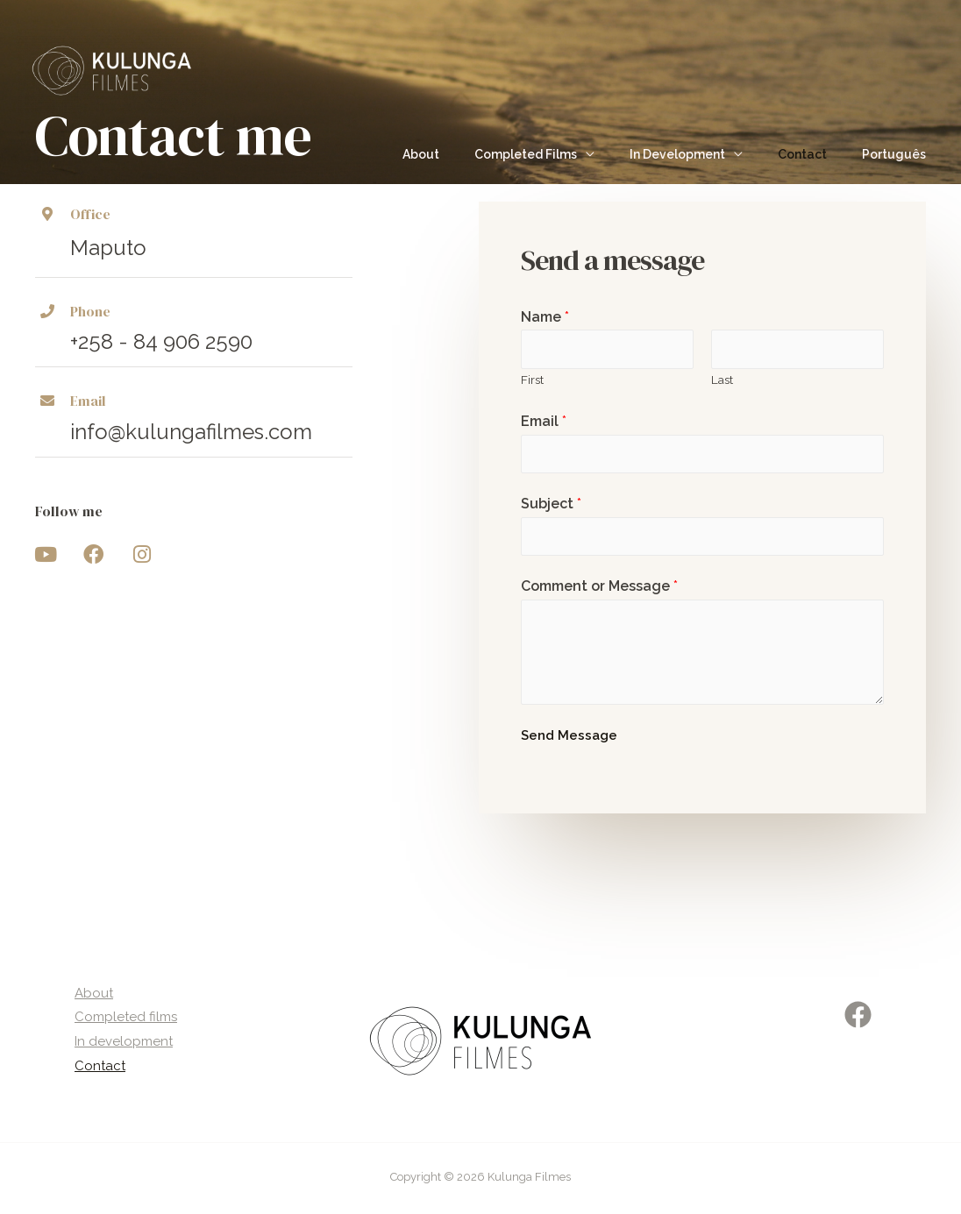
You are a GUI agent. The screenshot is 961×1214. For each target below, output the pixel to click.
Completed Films (562, 154)
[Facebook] (858, 1016)
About (468, 154)
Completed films (121, 1019)
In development (119, 1044)
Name (545, 317)
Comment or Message (599, 587)
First (532, 380)
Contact (818, 154)
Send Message (569, 737)
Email (543, 422)
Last (722, 380)
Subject (551, 504)
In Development (703, 154)
